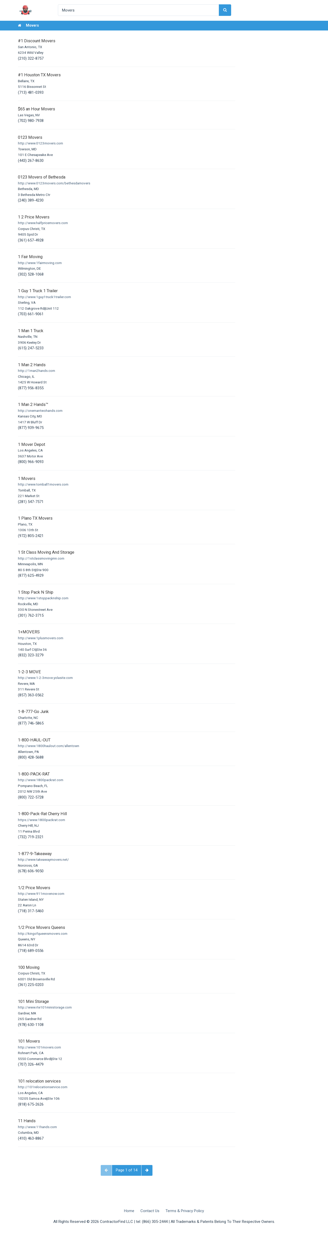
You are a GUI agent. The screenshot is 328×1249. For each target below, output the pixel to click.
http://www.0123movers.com (40, 143)
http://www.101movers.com (39, 1047)
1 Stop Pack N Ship (35, 592)
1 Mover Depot (31, 444)
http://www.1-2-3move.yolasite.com (45, 678)
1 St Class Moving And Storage (46, 552)
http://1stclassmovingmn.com (41, 558)
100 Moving (28, 967)
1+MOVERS (29, 631)
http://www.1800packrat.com (40, 780)
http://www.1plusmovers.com (40, 638)
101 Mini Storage (33, 1001)
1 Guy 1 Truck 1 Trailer (38, 290)
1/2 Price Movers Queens (41, 927)
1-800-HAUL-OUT (34, 740)
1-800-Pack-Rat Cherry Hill (42, 813)
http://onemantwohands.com (40, 410)
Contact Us (149, 1211)
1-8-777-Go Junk (33, 711)
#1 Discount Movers (36, 40)
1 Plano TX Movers (35, 518)
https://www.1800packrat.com (41, 820)
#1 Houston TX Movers (39, 74)
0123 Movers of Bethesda (41, 177)
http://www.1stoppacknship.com (43, 598)
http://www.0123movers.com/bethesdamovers (54, 183)
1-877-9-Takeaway (35, 853)
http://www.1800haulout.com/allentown (48, 746)
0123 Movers (30, 137)
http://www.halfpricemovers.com (43, 223)
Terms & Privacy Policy (185, 1211)
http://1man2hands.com (36, 371)
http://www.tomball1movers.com (43, 484)
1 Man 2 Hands (32, 364)
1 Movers (26, 478)
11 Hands (27, 1120)
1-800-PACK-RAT (34, 774)
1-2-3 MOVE (29, 671)
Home (129, 1211)
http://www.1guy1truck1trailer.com (44, 297)
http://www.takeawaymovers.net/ (43, 859)
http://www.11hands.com (37, 1127)
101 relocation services (39, 1081)
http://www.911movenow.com (41, 893)
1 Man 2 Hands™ (33, 404)
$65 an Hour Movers (36, 109)
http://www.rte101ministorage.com (45, 1007)
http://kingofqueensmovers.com (42, 933)
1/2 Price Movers (34, 887)
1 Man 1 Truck (30, 330)
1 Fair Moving (30, 256)
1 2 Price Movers (33, 217)
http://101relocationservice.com (42, 1087)
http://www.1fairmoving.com (40, 263)
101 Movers (29, 1041)
